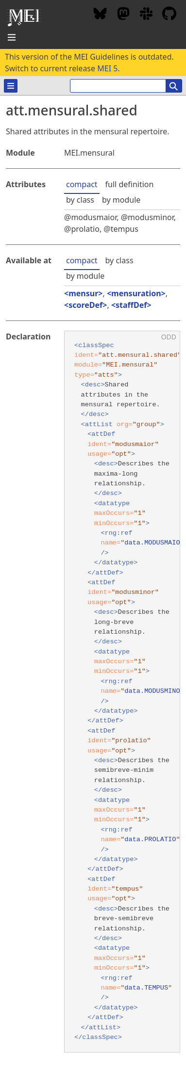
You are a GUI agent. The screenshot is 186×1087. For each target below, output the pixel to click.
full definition (129, 184)
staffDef (131, 305)
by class (80, 199)
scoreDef (85, 305)
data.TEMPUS (146, 987)
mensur (83, 293)
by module (121, 199)
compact (82, 184)
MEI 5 (107, 68)
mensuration (136, 293)
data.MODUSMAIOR (154, 542)
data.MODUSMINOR (154, 691)
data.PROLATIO (150, 839)
